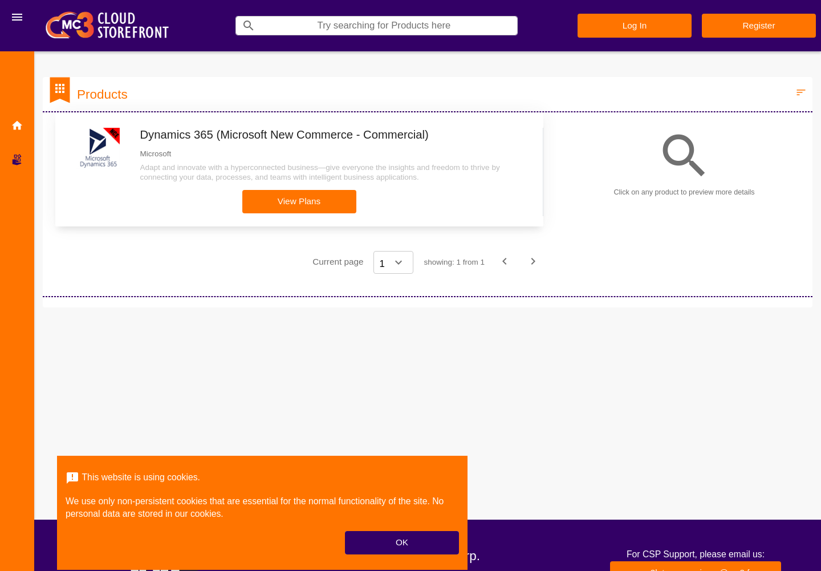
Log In (635, 25)
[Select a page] (393, 262)
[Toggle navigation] (17, 17)
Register (759, 25)
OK (402, 542)
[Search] (389, 26)
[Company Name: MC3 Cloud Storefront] (107, 25)
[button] (299, 201)
